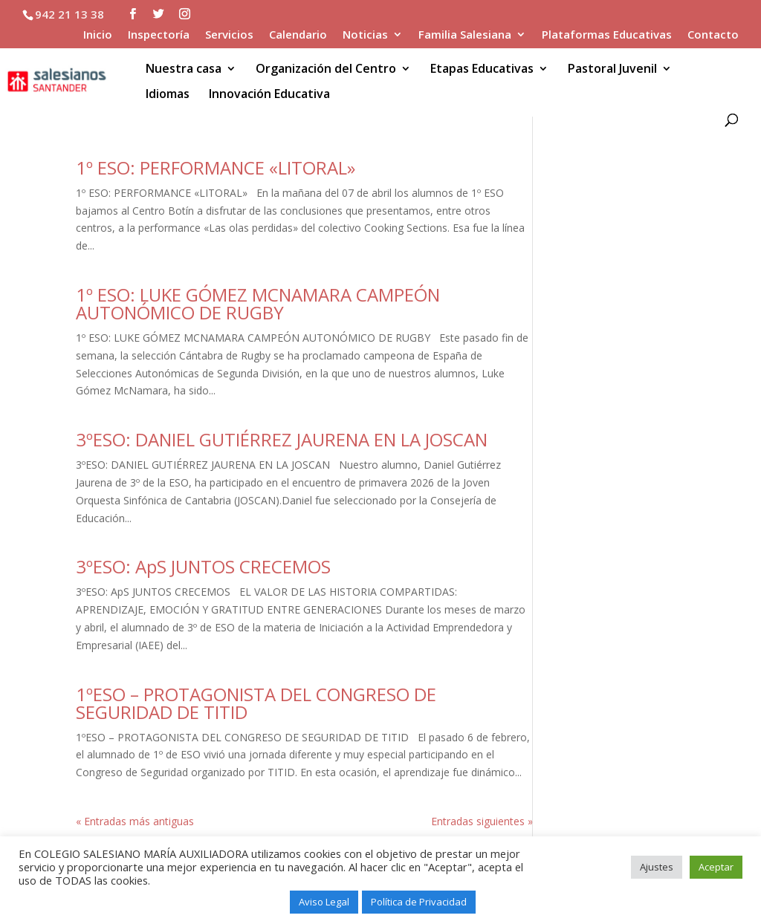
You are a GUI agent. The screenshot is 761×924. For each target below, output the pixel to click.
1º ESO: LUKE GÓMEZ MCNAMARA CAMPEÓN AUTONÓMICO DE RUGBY (258, 303)
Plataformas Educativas (607, 35)
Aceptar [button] (716, 866)
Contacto (713, 35)
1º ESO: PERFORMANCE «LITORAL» (215, 167)
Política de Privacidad (419, 901)
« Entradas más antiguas (135, 821)
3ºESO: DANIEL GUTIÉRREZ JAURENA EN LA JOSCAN (282, 439)
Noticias (365, 35)
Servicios (229, 35)
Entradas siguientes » (482, 821)
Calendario (298, 35)
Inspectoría (159, 35)
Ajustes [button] (656, 866)
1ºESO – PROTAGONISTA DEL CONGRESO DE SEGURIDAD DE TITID (256, 703)
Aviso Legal (324, 901)
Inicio (97, 35)
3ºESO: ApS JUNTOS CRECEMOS (203, 566)
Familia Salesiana (464, 35)
